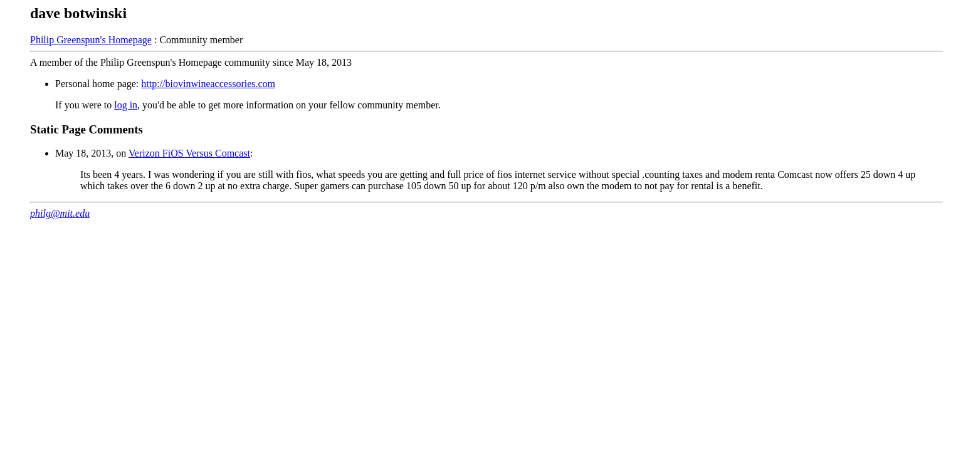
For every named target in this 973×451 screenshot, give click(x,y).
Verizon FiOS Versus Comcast (189, 153)
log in (125, 105)
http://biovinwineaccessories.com (208, 83)
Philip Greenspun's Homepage (91, 39)
